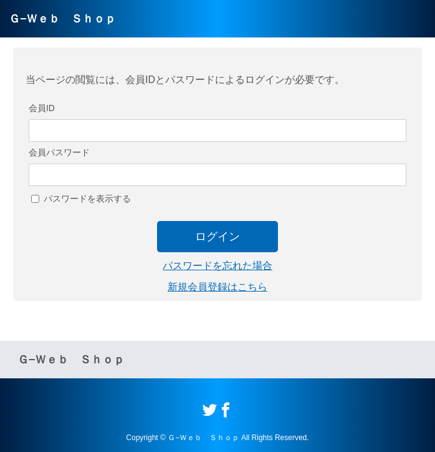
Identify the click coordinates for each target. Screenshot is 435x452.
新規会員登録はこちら (217, 287)
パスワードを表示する (87, 199)
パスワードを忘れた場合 (217, 265)
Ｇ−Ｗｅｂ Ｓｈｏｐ (63, 18)
